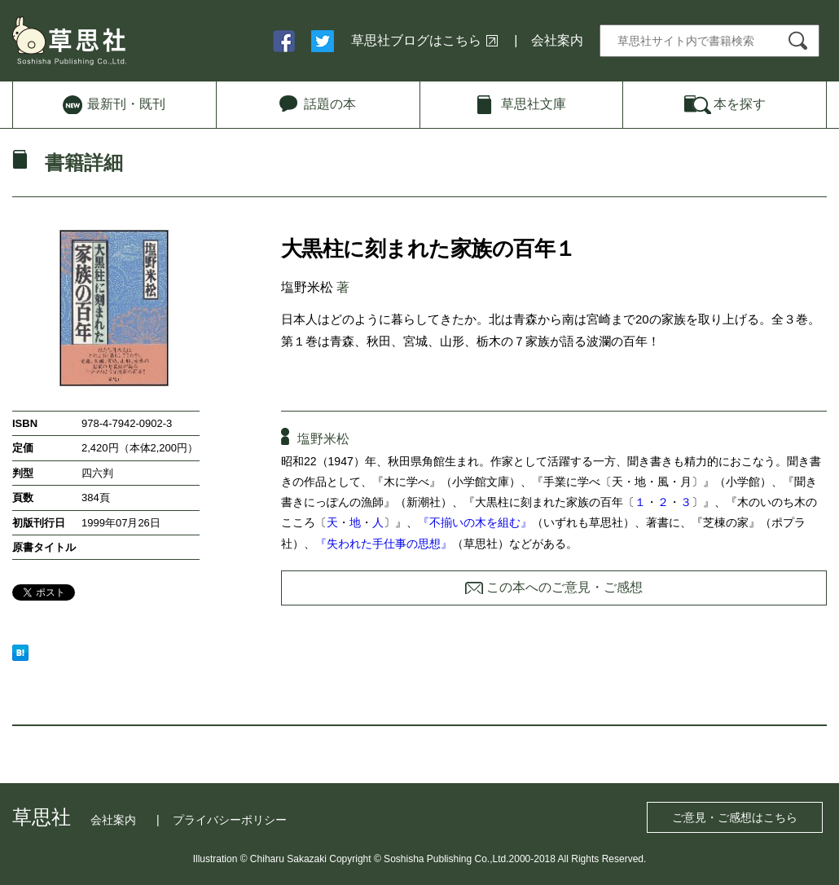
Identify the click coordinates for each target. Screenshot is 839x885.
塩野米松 (307, 287)
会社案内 (557, 40)
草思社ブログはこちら (416, 40)
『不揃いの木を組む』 (475, 522)
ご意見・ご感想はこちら (734, 817)
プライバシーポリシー (230, 819)
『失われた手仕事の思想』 (383, 543)
